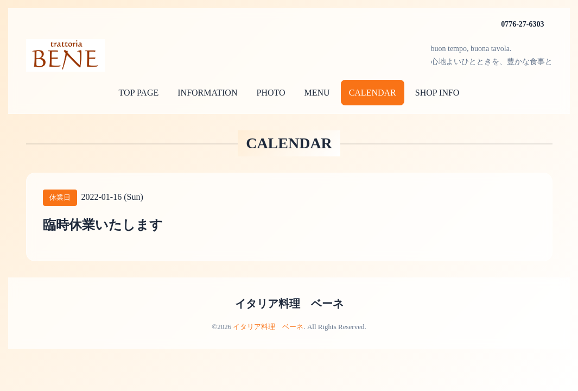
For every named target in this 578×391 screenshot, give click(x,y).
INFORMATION (207, 92)
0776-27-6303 (522, 24)
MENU (317, 92)
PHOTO (270, 92)
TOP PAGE (139, 92)
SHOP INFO (437, 92)
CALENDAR (372, 92)
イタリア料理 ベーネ (289, 304)
